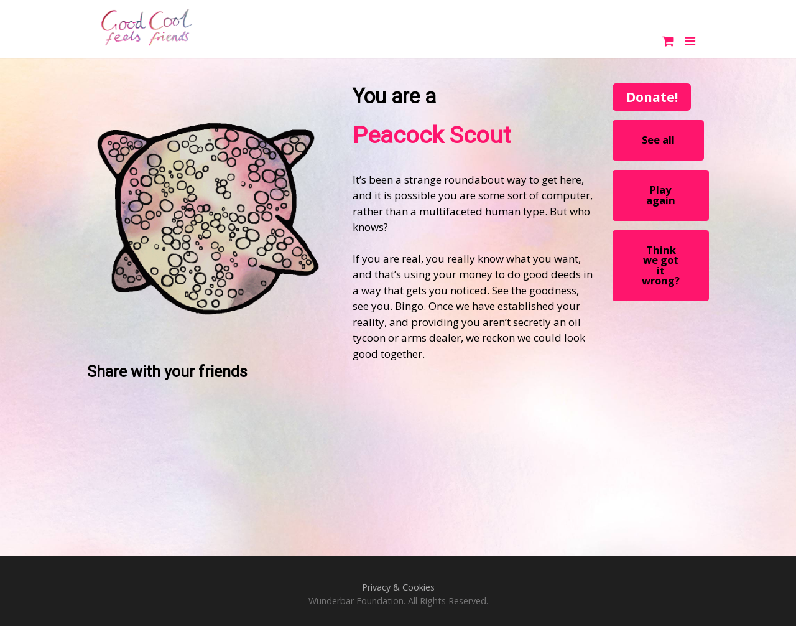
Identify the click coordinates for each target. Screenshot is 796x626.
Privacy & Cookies (398, 587)
